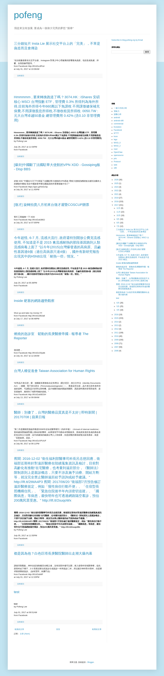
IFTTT (116, 133)
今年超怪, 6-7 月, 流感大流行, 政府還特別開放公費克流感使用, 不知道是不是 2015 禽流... (132, 257)
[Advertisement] (58, 86)
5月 (118, 306)
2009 (116, 340)
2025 (116, 183)
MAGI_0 (117, 143)
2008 (116, 343)
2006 (116, 351)
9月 (118, 219)
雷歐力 (116, 111)
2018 (116, 201)
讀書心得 (117, 114)
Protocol (117, 162)
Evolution (117, 127)
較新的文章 (19, 629)
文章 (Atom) (25, 634)
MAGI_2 (117, 146)
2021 (116, 194)
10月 (118, 215)
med (115, 149)
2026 (116, 180)
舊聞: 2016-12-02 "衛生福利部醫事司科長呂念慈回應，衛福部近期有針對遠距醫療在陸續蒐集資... (133, 286)
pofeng (28, 15)
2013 (116, 325)
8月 (118, 223)
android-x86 (119, 121)
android (117, 117)
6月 (118, 303)
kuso (116, 136)
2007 (116, 347)
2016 (116, 314)
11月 (118, 212)
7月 (118, 226)
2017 (116, 205)
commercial (118, 124)
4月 (118, 310)
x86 (115, 168)
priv (115, 158)
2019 (116, 198)
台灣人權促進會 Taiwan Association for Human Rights (54, 371)
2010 (116, 336)
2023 (116, 187)
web (115, 165)
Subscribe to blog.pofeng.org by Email (127, 40)
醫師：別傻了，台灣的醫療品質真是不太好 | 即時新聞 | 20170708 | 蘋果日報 (132, 279)
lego (115, 139)
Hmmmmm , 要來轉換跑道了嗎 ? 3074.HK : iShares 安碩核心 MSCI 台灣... (132, 237)
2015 (116, 318)
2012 (116, 329)
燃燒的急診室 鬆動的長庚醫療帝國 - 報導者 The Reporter (132, 268)
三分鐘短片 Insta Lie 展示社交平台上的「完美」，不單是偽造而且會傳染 (132, 230)
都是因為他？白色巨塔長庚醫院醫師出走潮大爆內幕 (53, 553)
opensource (119, 155)
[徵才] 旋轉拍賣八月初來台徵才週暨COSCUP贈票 (51, 205)
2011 (116, 333)
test (16, 592)
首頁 (58, 629)
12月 (118, 208)
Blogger (90, 662)
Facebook (118, 130)
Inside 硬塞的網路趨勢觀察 (34, 301)
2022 (116, 190)
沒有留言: (20, 76)
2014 (116, 322)
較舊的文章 (96, 629)
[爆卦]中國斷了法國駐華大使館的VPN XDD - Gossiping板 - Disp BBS (131, 244)
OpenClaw (118, 152)
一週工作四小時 (120, 108)
